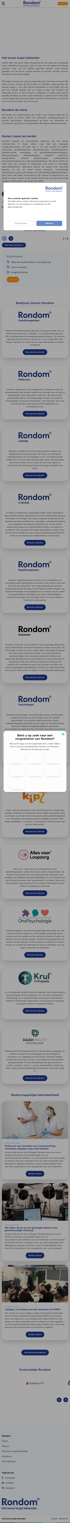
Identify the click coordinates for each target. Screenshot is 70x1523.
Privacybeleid (21, 223)
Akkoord (49, 223)
